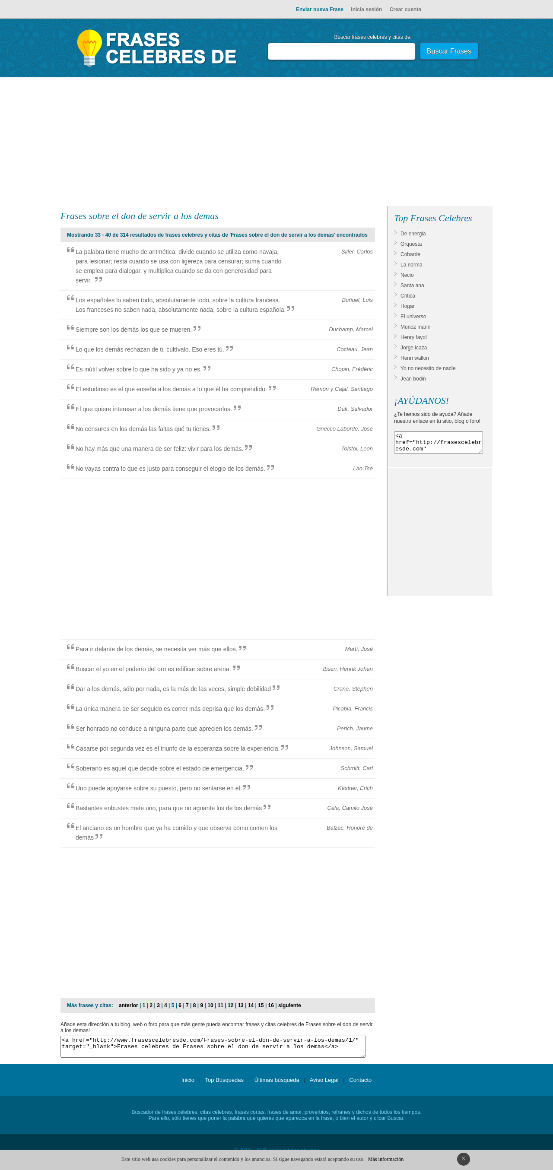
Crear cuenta (405, 9)
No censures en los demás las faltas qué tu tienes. (143, 428)
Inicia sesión (366, 9)
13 (240, 1005)
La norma (411, 265)
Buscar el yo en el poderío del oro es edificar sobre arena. (153, 669)
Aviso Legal (324, 1084)
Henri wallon (414, 358)
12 (230, 1005)
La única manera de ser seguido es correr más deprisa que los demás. (170, 708)
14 (251, 1005)
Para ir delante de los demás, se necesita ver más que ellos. (156, 649)
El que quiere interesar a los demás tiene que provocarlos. (154, 409)
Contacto (360, 1084)
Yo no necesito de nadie (428, 368)
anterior (128, 1005)
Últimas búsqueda (276, 1084)
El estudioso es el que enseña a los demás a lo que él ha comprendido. (171, 389)
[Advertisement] (276, 143)
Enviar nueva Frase (319, 9)
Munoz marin (415, 327)
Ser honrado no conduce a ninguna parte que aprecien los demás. (164, 728)
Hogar (407, 306)
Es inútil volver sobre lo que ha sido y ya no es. (139, 369)
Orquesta (411, 244)
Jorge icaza (413, 348)
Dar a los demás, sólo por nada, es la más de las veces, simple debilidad (173, 688)
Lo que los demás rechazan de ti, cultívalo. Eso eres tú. (150, 349)
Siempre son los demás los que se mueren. (134, 329)
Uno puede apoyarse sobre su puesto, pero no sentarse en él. (159, 788)
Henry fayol (413, 337)
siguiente (289, 1005)
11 (220, 1005)
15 (261, 1005)
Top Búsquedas (224, 1084)
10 (210, 1005)
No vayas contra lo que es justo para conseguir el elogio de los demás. (170, 468)
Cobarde (410, 254)
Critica (407, 296)
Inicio (187, 1084)
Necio (407, 275)
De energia (413, 234)
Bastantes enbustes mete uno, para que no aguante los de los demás (169, 808)
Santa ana (412, 285)
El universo (413, 317)
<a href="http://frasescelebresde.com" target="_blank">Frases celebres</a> (438, 444)
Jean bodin (413, 379)
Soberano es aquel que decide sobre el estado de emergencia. (160, 768)
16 (271, 1005)
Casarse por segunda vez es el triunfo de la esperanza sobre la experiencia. (178, 748)
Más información (386, 1159)
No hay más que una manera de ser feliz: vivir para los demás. (159, 448)
